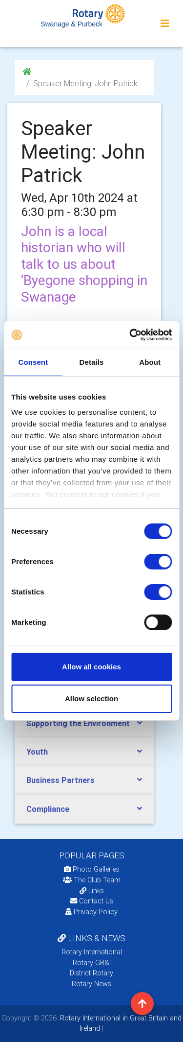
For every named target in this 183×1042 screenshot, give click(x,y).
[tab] (84, 723)
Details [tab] (92, 362)
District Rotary (91, 973)
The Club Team (92, 880)
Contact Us (91, 901)
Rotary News (91, 983)
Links (92, 890)
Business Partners (60, 780)
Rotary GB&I (92, 962)
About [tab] (150, 362)
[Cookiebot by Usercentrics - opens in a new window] (130, 335)
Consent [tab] (33, 362)
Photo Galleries (92, 869)
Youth (37, 752)
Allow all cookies (91, 667)
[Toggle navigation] (165, 23)
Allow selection (91, 698)
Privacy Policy (91, 911)
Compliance (47, 809)
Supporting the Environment (78, 723)
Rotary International (91, 951)
